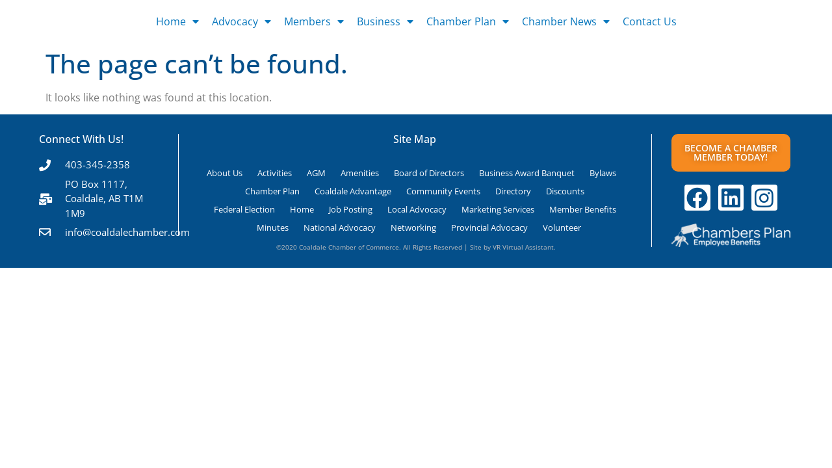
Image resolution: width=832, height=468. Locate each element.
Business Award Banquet (527, 173)
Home (177, 21)
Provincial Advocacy (489, 227)
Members (314, 21)
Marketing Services (498, 209)
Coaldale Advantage (353, 191)
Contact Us (650, 21)
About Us (224, 173)
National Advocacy (340, 227)
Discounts (565, 191)
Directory (513, 191)
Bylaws (603, 173)
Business (385, 21)
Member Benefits (582, 209)
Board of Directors (429, 173)
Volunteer (562, 227)
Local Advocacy (417, 209)
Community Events (443, 191)
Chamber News (566, 21)
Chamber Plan (467, 21)
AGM (316, 173)
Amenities (360, 173)
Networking (413, 227)
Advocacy (241, 21)
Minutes (273, 227)
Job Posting (350, 209)
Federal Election (244, 209)
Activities (274, 173)
